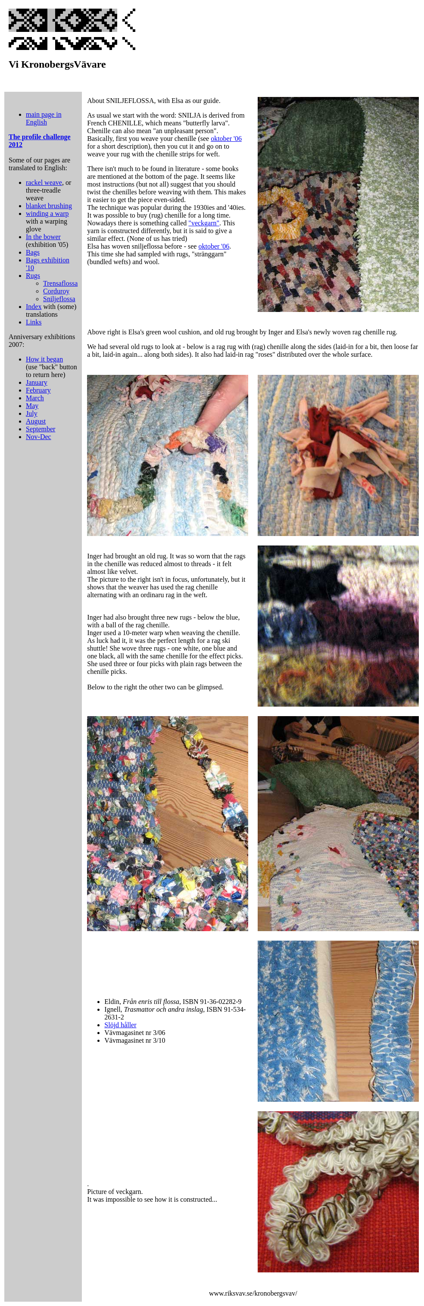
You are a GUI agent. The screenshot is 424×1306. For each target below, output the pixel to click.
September (40, 429)
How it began (44, 359)
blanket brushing (49, 205)
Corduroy (56, 291)
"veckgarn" (203, 223)
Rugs (33, 275)
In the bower (43, 236)
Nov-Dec (38, 436)
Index (33, 306)
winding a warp (47, 213)
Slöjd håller (120, 1025)
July (31, 413)
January (36, 382)
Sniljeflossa (59, 298)
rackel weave (44, 182)
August (36, 421)
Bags (33, 252)
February (38, 390)
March (35, 398)
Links (33, 322)
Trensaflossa (60, 283)
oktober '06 (226, 138)
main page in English (44, 118)
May (32, 405)
